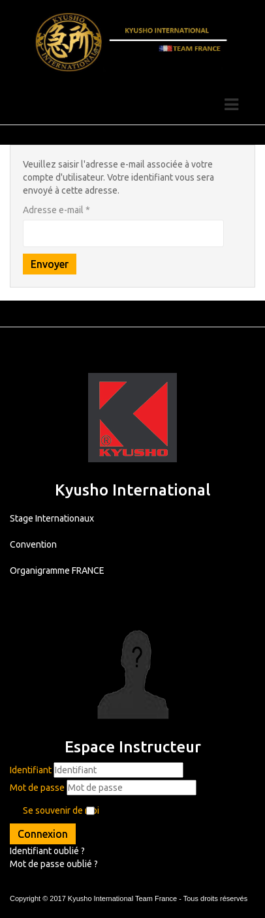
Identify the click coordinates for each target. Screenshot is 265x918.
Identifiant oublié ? (47, 851)
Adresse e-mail (56, 210)
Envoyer (50, 264)
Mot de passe (37, 787)
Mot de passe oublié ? (54, 864)
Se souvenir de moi (61, 810)
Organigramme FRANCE (57, 570)
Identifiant (31, 770)
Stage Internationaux (52, 518)
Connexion (43, 834)
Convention (33, 544)
